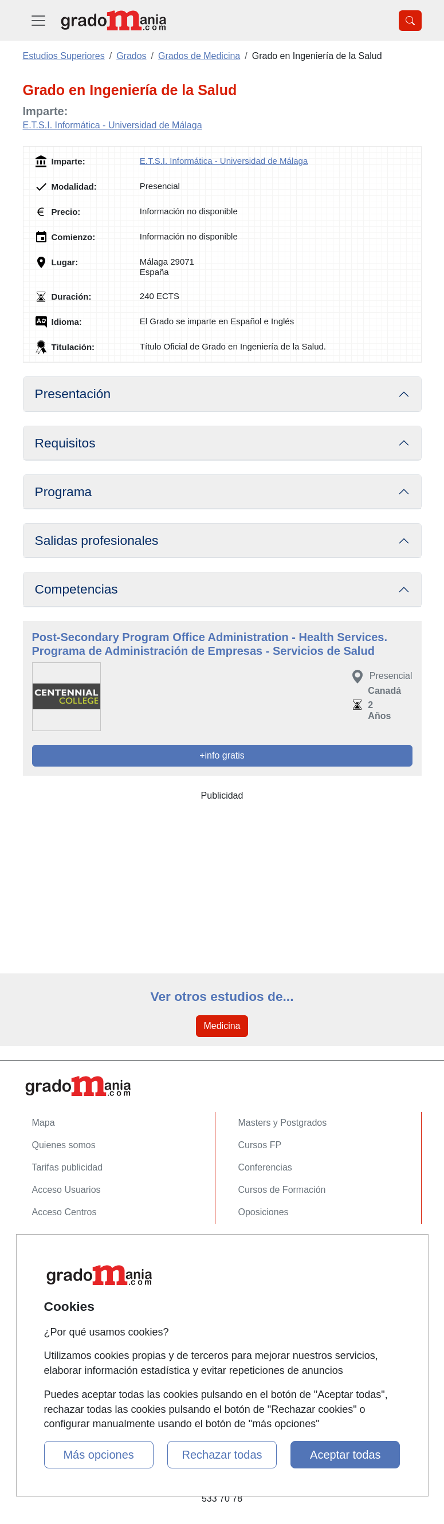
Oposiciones (263, 1212)
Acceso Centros (64, 1212)
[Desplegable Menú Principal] (38, 20)
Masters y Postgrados (282, 1123)
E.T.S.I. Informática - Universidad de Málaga (112, 125)
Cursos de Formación (282, 1190)
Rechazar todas (222, 1454)
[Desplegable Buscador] (410, 20)
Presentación (73, 393)
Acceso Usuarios (66, 1190)
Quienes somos (64, 1145)
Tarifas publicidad (67, 1167)
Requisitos (65, 442)
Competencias (76, 589)
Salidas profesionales (97, 540)
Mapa (43, 1123)
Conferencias (265, 1167)
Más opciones (98, 1454)
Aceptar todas (345, 1454)
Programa (63, 491)
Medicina (221, 1026)
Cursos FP (260, 1145)
